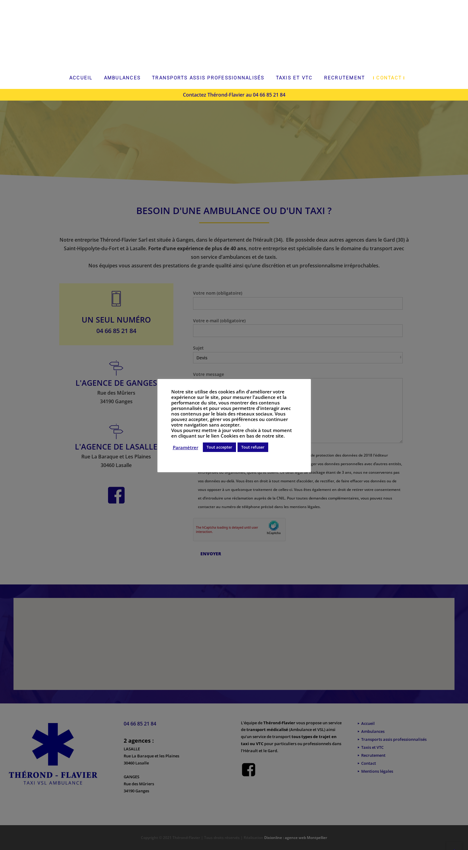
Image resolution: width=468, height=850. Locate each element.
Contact (389, 78)
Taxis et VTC (294, 78)
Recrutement (344, 78)
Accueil (81, 78)
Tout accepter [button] (219, 447)
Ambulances (122, 78)
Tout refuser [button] (253, 447)
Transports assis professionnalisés (208, 78)
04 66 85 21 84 (269, 94)
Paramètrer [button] (185, 447)
